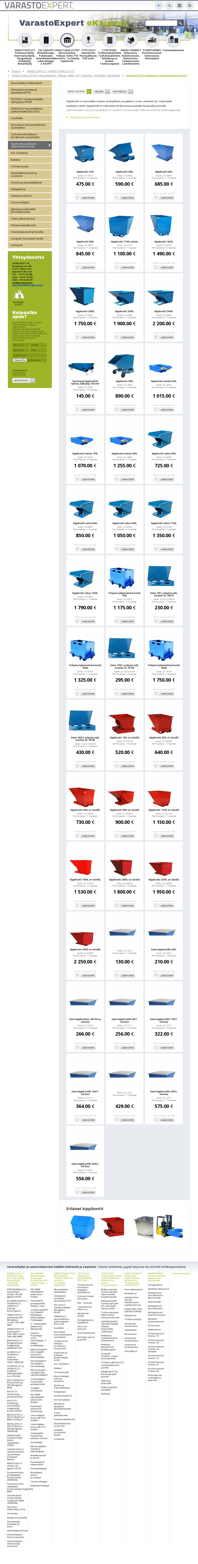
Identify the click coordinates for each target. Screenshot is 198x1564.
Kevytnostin (154, 1325)
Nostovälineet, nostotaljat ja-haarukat (155, 1378)
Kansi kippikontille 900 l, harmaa (124, 1020)
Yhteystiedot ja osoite (18, 302)
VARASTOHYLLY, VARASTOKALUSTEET (51, 71)
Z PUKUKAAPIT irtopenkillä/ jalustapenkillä (37, 1382)
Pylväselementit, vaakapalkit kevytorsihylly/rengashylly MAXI (20, 1487)
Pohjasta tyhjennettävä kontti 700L (125, 594)
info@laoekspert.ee (22, 282)
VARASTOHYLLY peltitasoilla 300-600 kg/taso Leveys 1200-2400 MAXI (15, 1319)
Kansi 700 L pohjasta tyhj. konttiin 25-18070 (163, 594)
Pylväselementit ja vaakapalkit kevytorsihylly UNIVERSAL (15, 1476)
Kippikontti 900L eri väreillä (124, 810)
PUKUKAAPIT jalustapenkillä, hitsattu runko (37, 1303)
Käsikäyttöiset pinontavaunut (155, 1307)
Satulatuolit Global (83, 1314)
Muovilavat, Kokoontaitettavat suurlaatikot (28, 126)
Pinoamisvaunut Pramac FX (156, 1356)
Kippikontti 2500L (124, 311)
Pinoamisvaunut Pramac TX (156, 1334)
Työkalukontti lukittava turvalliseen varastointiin (25, 136)
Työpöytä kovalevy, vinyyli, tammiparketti (109, 1356)
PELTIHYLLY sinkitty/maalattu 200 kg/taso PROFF (27, 100)
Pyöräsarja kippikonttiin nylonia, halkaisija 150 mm (85, 382)
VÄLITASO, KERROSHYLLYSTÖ (16, 1508)
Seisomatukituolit (86, 1332)
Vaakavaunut (154, 1329)
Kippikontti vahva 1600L (85, 593)
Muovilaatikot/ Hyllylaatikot (26, 83)
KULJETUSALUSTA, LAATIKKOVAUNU (133, 1310)
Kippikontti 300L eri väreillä (164, 737)
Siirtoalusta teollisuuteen (131, 1324)
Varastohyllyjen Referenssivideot (15, 1535)
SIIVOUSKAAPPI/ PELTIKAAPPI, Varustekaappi (38, 1363)
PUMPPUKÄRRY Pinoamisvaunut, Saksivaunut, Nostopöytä (156, 1277)
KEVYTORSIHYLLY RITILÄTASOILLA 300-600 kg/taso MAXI (16, 1384)
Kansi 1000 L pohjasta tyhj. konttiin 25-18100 (124, 666)
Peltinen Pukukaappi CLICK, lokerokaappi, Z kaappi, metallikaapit (38, 1339)
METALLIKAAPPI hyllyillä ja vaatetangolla (38, 1449)
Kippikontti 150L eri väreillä (124, 737)
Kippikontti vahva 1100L (164, 523)
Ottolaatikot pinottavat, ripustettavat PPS (24, 91)
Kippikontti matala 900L (124, 453)
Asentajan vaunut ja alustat (86, 1338)
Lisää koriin (88, 198)
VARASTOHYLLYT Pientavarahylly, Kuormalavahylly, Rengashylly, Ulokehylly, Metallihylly (16, 1279)
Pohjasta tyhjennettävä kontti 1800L (164, 666)
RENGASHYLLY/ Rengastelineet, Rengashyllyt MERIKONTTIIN (15, 1344)
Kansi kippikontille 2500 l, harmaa (163, 1093)
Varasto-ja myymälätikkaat (26, 182)
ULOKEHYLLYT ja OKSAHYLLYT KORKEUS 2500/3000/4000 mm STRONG (15, 1371)
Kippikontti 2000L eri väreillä (124, 879)
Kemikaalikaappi (38, 1468)
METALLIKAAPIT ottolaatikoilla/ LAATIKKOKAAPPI (39, 1372)
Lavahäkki (17, 118)
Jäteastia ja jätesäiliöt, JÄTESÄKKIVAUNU (23, 210)
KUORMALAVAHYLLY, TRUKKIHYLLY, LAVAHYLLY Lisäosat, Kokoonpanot (17, 1305)
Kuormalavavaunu (133, 1289)
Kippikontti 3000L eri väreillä (85, 949)
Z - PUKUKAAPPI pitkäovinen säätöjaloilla (38, 1326)
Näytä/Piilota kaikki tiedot (85, 117)
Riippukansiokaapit (39, 1485)
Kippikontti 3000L (164, 311)
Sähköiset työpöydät (106, 1382)
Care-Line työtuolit (82, 1327)
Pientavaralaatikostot (23, 225)
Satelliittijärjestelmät (17, 1530)
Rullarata (105, 1393)
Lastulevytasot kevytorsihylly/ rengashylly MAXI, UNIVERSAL (16, 1499)
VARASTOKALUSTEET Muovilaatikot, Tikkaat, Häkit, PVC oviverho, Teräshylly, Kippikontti (66, 75)
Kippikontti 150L (85, 171)
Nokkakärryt (130, 1293)
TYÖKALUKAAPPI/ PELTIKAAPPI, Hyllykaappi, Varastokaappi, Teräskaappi (39, 1314)
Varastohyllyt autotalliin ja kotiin (13, 1524)
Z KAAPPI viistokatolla (36, 1389)
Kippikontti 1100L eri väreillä (164, 810)
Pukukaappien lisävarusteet (37, 1463)
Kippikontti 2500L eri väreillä (164, 879)
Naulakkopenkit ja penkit (38, 1456)
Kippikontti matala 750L (85, 453)
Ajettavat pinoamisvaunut (156, 1320)
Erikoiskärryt (130, 1351)
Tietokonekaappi (38, 1481)
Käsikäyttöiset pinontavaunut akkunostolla (155, 1295)
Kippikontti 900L (85, 241)
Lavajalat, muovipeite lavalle (27, 238)
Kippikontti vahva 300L (164, 453)
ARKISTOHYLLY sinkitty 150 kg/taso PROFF (14, 1466)
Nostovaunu (130, 1334)
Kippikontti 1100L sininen (124, 241)
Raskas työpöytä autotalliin (109, 1388)
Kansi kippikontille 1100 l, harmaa (163, 1020)
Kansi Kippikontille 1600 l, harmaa (85, 1093)
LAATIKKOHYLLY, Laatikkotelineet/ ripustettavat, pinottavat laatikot (15, 1454)
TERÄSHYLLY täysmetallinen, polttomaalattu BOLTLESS (27, 110)
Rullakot (15, 159)
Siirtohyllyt (12, 1513)
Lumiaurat (17, 245)
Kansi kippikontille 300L (163, 949)
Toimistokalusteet (180, 1273)
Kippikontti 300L (124, 171)
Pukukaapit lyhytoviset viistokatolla (36, 1408)
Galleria (99, 91)
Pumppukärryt (155, 1284)
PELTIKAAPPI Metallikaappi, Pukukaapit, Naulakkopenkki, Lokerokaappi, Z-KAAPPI (39, 1279)
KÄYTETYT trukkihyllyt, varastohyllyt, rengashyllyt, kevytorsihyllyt (14, 1405)
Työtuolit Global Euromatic (85, 1297)
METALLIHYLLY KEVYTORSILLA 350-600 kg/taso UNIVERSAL (14, 1427)
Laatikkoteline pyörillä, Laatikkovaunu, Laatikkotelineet (132, 1301)
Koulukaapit (36, 1442)
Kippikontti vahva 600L (85, 523)
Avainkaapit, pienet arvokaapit (36, 1475)
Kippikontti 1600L (164, 241)
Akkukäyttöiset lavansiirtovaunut (156, 1313)
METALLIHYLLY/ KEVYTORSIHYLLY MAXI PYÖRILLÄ (16, 1417)
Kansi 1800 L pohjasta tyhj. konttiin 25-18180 (85, 739)
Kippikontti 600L (164, 171)
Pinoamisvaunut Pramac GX (156, 1341)
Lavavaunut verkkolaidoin (131, 1339)
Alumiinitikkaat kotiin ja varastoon (24, 174)
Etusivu (16, 71)
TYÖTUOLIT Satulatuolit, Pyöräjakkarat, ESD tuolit (84, 1277)
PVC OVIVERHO (19, 153)
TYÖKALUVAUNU (132, 1319)
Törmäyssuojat (19, 166)
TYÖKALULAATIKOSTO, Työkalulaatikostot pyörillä (112, 1365)
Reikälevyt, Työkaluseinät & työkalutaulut (109, 1338)
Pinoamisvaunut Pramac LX (156, 1363)
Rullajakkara (18, 189)
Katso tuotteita (76, 91)
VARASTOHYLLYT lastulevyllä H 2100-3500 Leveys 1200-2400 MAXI (15, 1332)
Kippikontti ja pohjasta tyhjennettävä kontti (156, 75)
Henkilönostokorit (21, 195)
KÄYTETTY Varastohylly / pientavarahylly (15, 1394)
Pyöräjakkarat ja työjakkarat (85, 1321)
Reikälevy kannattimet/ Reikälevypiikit (108, 1347)
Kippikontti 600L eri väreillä (85, 810)
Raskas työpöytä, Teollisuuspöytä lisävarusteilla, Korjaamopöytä (109, 1293)
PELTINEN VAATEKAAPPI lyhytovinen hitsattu (37, 1398)
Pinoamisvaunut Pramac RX (156, 1369)
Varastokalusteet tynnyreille (27, 232)
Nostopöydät (154, 1301)
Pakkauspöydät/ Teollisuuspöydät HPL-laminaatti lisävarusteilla (109, 1304)
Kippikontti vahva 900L (125, 523)
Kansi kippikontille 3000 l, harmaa (85, 1165)
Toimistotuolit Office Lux (84, 1308)
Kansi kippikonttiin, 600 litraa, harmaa (85, 1020)
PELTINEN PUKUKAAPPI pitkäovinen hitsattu (36, 1293)
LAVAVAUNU (130, 1330)
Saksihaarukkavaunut (158, 1288)
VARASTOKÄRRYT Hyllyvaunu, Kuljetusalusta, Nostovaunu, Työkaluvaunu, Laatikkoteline (133, 1279)
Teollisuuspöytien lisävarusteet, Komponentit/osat (110, 1315)
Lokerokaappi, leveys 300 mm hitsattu (38, 1418)
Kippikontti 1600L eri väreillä (85, 879)
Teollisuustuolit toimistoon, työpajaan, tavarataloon (85, 1288)
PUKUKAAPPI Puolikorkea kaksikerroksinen (39, 1436)
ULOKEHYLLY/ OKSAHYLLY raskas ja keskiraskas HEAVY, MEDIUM (15, 1357)
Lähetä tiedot (21, 380)
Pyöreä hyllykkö (20, 202)
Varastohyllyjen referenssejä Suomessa (15, 1543)
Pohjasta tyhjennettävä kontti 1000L (85, 666)
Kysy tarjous (119, 91)
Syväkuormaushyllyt (17, 1517)
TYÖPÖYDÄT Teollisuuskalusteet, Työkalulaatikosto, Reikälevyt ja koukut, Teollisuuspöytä (111, 1279)
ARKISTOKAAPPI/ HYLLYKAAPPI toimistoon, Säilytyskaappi (38, 1353)
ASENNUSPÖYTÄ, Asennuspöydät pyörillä (109, 1374)
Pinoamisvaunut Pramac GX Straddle (156, 1349)
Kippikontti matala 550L (164, 381)
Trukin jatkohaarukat (23, 218)
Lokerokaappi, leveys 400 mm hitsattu (38, 1427)
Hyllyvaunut (130, 1315)
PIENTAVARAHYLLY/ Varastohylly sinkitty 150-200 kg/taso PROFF (17, 1293)
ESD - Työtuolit (84, 1302)
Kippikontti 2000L (85, 311)
